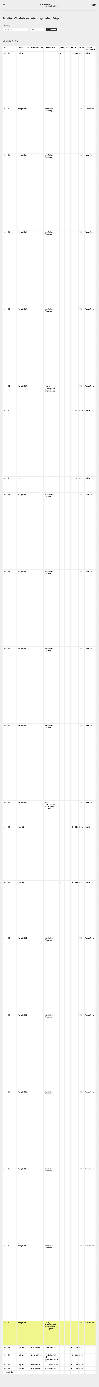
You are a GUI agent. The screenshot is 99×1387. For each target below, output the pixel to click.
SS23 (94, 6)
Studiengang (8, 25)
